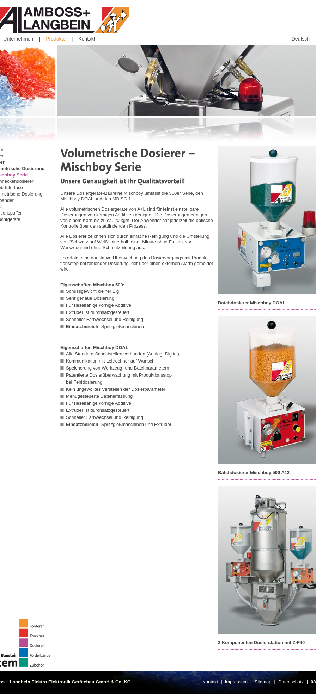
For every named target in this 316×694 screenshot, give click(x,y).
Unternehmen (18, 39)
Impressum (236, 681)
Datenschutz (291, 681)
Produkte (56, 39)
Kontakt (86, 39)
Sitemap (263, 681)
